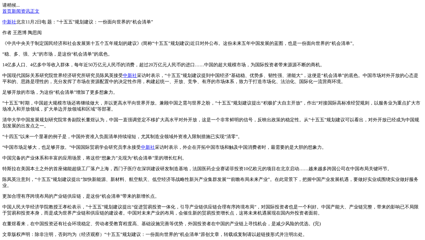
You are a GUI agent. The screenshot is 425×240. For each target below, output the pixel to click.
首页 (7, 11)
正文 (34, 11)
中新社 (9, 21)
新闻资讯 (21, 11)
